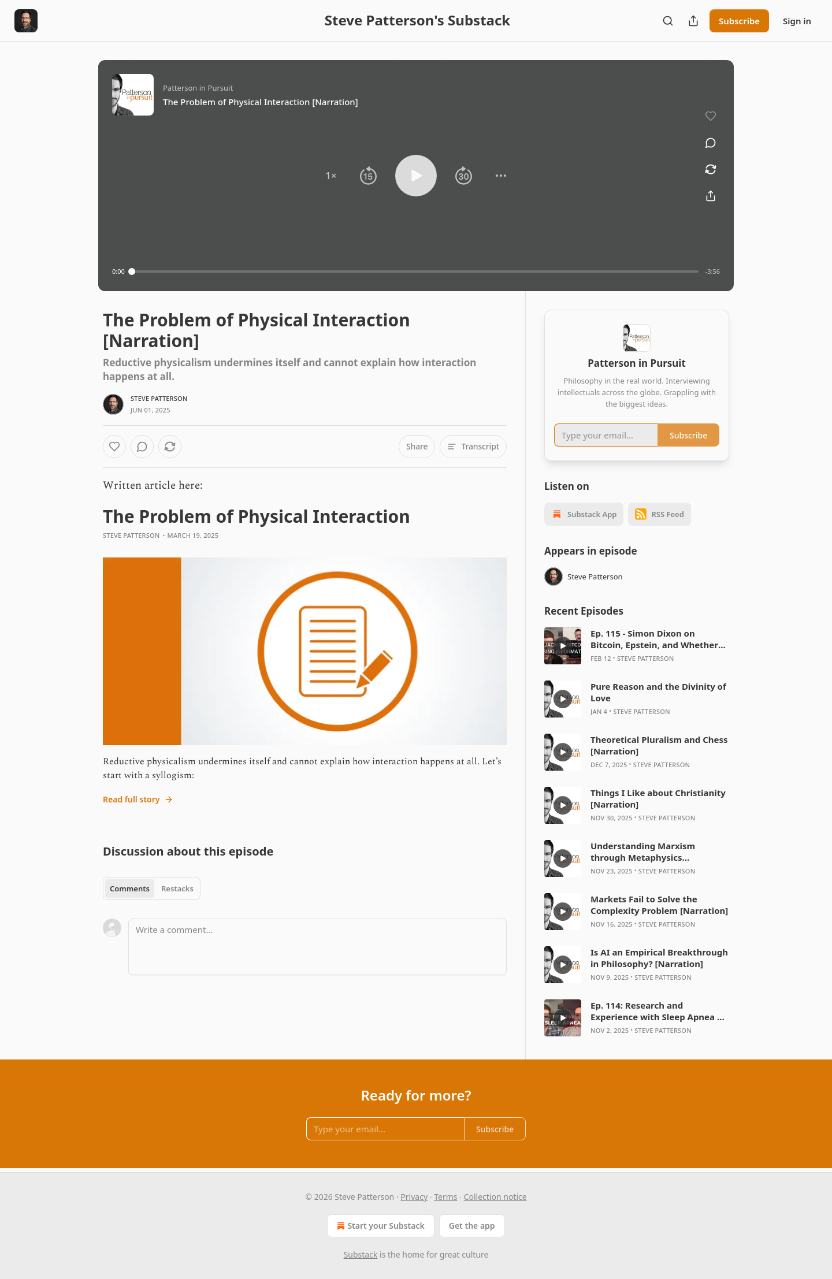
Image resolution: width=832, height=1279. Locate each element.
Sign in (797, 21)
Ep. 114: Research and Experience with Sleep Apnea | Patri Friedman (656, 1011)
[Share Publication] (693, 20)
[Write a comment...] (317, 947)
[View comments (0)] (710, 142)
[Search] (667, 20)
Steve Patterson (159, 398)
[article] (637, 646)
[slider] (415, 271)
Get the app (472, 1225)
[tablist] (151, 888)
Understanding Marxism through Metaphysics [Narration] (642, 851)
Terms (445, 1196)
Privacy (414, 1196)
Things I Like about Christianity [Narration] (658, 798)
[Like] (114, 446)
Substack (361, 1254)
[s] (563, 646)
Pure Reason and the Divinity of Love (658, 692)
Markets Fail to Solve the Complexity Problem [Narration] (659, 904)
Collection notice (495, 1196)
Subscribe (739, 21)
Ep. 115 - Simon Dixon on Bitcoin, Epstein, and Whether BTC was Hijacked (654, 638)
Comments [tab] (130, 888)
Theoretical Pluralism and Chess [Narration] (659, 745)
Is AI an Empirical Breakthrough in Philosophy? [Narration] (659, 957)
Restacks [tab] (177, 888)
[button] (331, 176)
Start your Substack (379, 1225)
